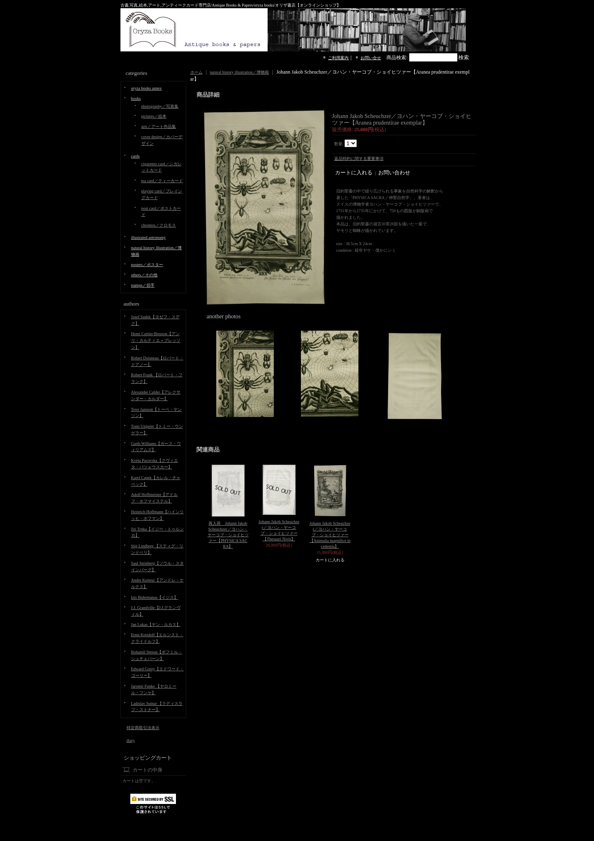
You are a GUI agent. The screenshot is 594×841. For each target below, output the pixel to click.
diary (131, 740)
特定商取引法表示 (143, 727)
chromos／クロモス (158, 225)
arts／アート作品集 (158, 126)
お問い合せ (371, 58)
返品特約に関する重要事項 (359, 158)
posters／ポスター (147, 264)
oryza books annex (146, 88)
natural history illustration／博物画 (239, 72)
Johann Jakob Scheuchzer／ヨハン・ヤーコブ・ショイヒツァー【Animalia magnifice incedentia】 (330, 535)
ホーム (196, 72)
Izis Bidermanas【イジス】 (154, 597)
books (136, 98)
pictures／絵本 (154, 116)
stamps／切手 (143, 285)
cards (135, 156)
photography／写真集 (160, 106)
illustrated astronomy (148, 237)
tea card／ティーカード (162, 180)
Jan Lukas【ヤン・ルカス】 (155, 624)
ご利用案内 (338, 58)
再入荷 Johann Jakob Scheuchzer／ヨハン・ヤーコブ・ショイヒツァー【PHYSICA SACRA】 (228, 535)
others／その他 (144, 275)
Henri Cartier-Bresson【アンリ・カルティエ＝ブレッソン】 (155, 340)
